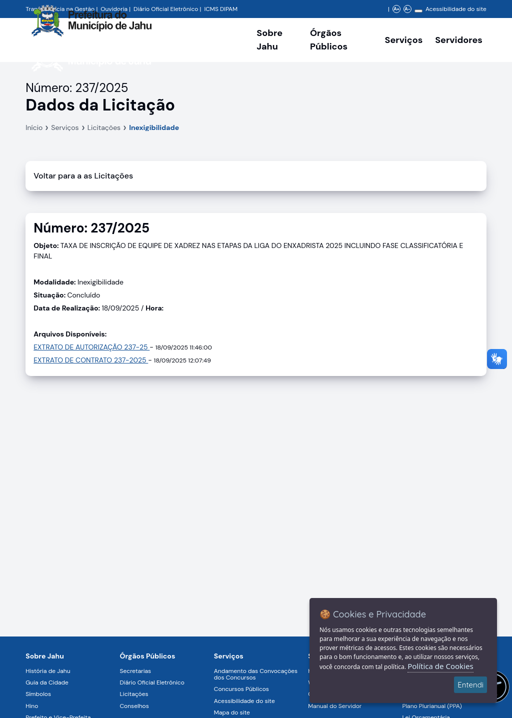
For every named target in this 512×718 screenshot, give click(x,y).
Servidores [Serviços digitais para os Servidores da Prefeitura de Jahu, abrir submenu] (458, 40)
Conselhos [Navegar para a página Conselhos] (134, 706)
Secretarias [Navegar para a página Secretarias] (136, 671)
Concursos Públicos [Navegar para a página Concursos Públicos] (241, 689)
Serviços (64, 127)
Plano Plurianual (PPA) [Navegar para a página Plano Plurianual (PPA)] (432, 706)
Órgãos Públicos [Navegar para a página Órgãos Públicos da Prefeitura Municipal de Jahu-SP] (148, 656)
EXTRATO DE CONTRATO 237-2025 (91, 360)
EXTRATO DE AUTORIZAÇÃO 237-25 (92, 347)
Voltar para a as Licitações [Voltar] (83, 175)
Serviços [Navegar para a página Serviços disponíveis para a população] (404, 40)
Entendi (471, 685)
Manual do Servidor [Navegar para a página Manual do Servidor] (335, 706)
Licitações (104, 127)
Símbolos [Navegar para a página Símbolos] (38, 694)
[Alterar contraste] (418, 11)
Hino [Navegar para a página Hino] (32, 706)
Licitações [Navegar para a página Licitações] (134, 694)
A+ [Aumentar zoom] (396, 9)
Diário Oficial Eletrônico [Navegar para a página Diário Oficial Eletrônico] (152, 682)
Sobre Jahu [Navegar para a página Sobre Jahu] (269, 39)
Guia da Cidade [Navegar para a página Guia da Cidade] (47, 682)
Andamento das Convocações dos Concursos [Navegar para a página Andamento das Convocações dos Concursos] (256, 674)
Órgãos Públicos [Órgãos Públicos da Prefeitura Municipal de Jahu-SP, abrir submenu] (329, 39)
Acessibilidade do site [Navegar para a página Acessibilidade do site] (456, 9)
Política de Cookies (440, 666)
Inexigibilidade (154, 127)
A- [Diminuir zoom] (407, 9)
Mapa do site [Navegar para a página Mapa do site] (232, 712)
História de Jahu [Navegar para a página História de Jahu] (48, 671)
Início (34, 127)
